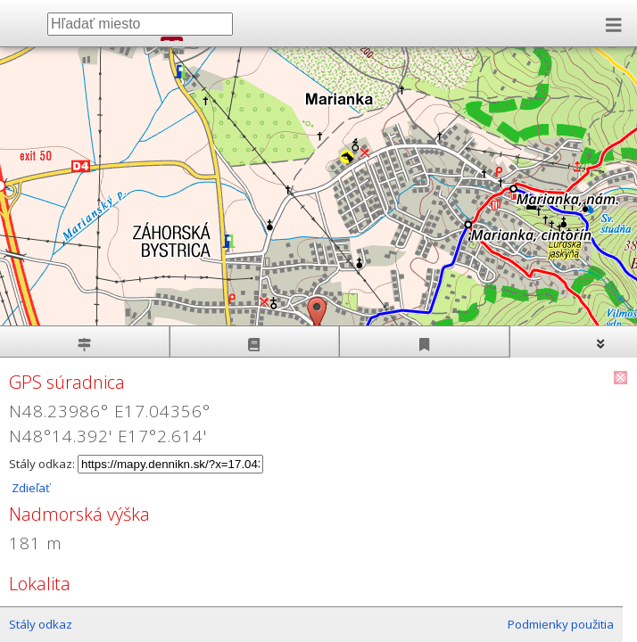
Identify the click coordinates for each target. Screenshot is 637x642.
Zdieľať (29, 488)
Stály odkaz (40, 624)
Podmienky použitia (561, 624)
